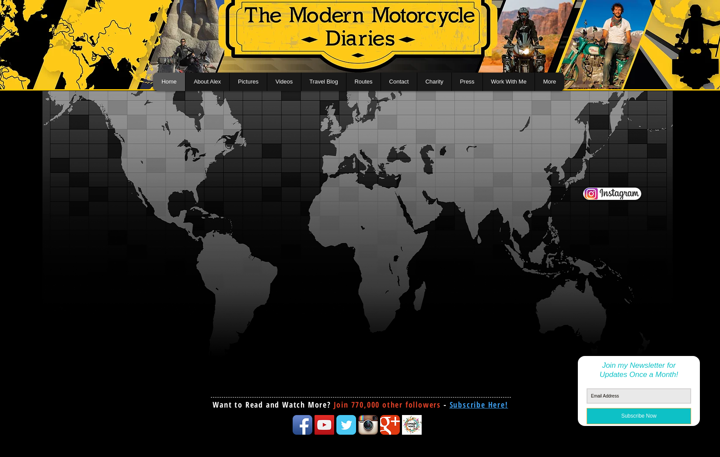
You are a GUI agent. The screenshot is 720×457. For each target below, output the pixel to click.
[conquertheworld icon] (412, 425)
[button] (479, 404)
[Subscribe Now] (639, 416)
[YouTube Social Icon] (324, 425)
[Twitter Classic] (346, 425)
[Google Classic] (390, 425)
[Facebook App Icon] (302, 425)
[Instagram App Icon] (368, 425)
